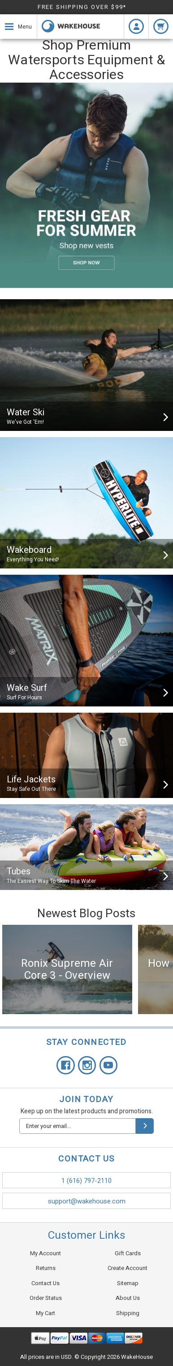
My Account (45, 1253)
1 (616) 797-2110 (86, 1181)
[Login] (136, 26)
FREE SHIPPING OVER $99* (82, 7)
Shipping (127, 1313)
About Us (128, 1298)
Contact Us (45, 1283)
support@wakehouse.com (86, 1201)
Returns (46, 1268)
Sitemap (127, 1283)
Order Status (46, 1298)
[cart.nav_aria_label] (161, 26)
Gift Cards (128, 1253)
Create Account (127, 1268)
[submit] (145, 1126)
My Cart (45, 1313)
